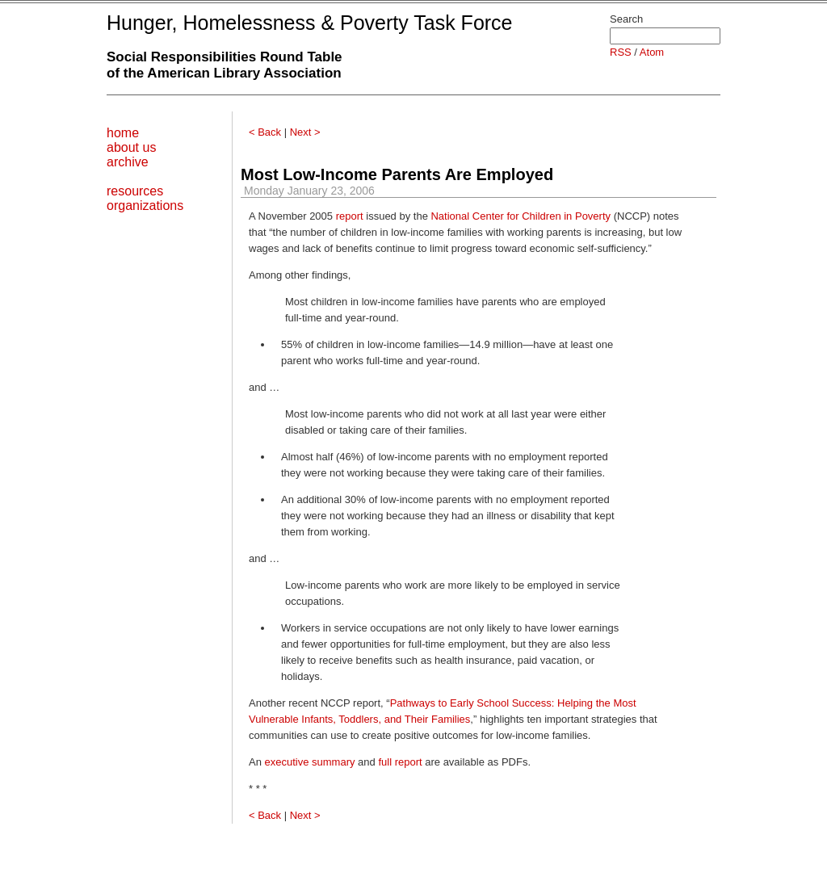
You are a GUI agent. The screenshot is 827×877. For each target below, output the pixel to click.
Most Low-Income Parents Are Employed (397, 174)
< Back (265, 132)
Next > (305, 132)
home (123, 133)
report (349, 216)
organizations (145, 205)
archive (128, 162)
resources (135, 191)
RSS (621, 52)
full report (400, 762)
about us (131, 147)
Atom (652, 52)
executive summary (310, 762)
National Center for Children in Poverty (520, 216)
